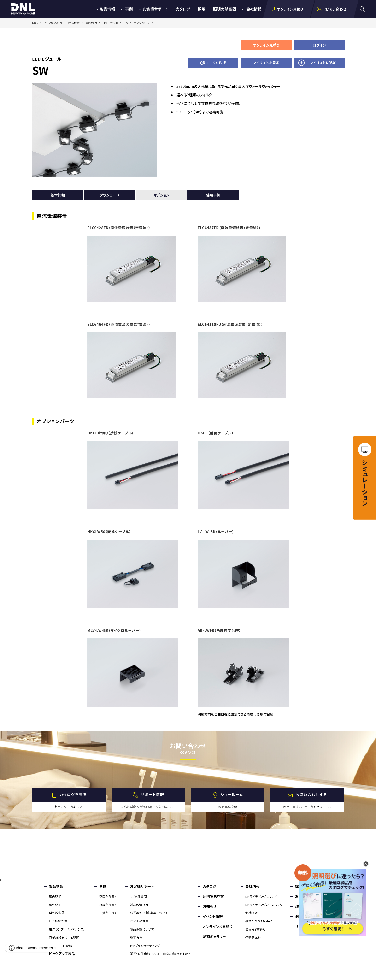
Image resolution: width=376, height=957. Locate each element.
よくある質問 (138, 896)
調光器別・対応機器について (149, 912)
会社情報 (254, 9)
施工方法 (136, 937)
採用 (202, 9)
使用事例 (213, 195)
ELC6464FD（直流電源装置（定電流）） (118, 324)
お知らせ (210, 906)
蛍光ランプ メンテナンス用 (67, 929)
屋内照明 (55, 896)
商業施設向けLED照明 (64, 937)
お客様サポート (155, 9)
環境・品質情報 (255, 929)
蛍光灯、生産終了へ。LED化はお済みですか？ (160, 953)
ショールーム (232, 795)
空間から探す (108, 896)
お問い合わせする (311, 795)
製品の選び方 (139, 904)
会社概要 (251, 912)
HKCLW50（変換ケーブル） (109, 531)
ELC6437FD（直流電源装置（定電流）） (229, 227)
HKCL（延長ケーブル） (216, 432)
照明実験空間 (224, 9)
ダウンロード (109, 195)
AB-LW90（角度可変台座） (219, 630)
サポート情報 (152, 795)
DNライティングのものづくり (263, 904)
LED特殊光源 (58, 921)
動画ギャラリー (214, 936)
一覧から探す (108, 912)
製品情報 (107, 9)
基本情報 (58, 195)
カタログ (183, 9)
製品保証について (142, 929)
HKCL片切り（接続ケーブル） (110, 432)
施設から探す (108, 904)
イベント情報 (213, 916)
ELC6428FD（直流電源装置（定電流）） (118, 227)
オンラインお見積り (218, 926)
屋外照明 (55, 904)
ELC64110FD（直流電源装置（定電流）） (230, 324)
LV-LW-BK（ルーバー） (216, 531)
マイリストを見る (266, 62)
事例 (129, 9)
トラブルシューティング (145, 945)
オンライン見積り (266, 44)
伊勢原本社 (253, 937)
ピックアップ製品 (62, 953)
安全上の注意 (139, 921)
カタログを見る (73, 795)
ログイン (319, 44)
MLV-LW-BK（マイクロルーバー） (114, 630)
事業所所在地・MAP (258, 921)
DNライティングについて (261, 896)
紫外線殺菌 (57, 912)
